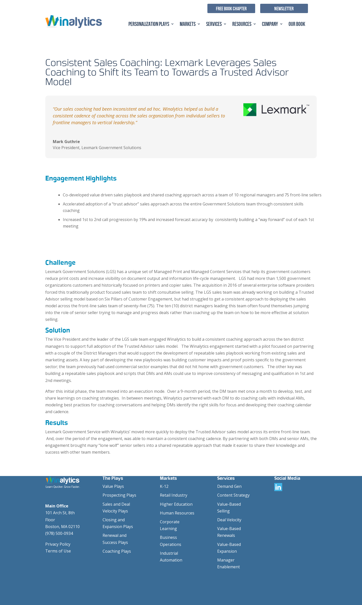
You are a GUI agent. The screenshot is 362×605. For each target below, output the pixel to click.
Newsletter (284, 8)
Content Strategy (233, 495)
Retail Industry (173, 495)
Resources (241, 24)
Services (214, 24)
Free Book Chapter (231, 8)
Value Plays (113, 486)
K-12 (164, 486)
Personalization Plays (148, 24)
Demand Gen (229, 486)
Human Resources (177, 513)
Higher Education (176, 504)
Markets (188, 24)
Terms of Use (58, 551)
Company (270, 24)
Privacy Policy (57, 544)
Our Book (297, 24)
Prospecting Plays (119, 495)
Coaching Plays (117, 551)
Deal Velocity (229, 520)
